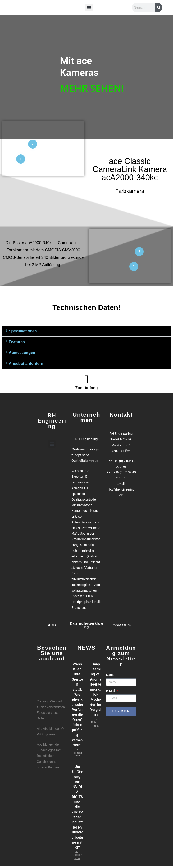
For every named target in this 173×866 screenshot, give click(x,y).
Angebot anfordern (26, 363)
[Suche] (158, 7)
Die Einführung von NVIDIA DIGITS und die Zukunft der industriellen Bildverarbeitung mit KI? (77, 807)
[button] (89, 7)
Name (110, 674)
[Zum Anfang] (86, 379)
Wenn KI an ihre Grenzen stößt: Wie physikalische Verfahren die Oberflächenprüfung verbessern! (77, 704)
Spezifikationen (23, 331)
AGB (52, 625)
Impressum (121, 625)
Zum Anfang (86, 387)
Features (17, 342)
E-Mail (111, 691)
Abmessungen (22, 353)
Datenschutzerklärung (86, 625)
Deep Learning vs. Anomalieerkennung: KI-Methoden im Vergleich (95, 689)
